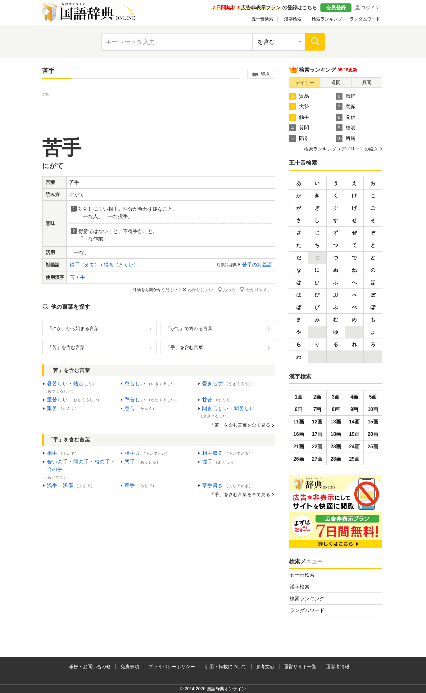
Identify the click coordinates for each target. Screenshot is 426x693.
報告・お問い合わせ (90, 666)
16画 (298, 434)
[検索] (315, 42)
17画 (317, 434)
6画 (298, 409)
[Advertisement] (158, 112)
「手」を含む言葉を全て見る (240, 494)
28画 (335, 459)
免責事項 (129, 666)
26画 (298, 459)
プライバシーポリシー (171, 666)
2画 (317, 397)
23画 (335, 446)
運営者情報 (337, 666)
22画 (317, 446)
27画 (317, 459)
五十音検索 (262, 18)
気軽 (346, 96)
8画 (336, 409)
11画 (298, 421)
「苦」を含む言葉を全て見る (240, 424)
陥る (299, 138)
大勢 (299, 106)
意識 (346, 106)
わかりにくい (205, 290)
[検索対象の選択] (278, 42)
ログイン (370, 7)
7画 (317, 409)
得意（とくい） (121, 264)
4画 (354, 397)
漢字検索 (292, 18)
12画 (317, 421)
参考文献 (265, 666)
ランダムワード (365, 18)
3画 (336, 397)
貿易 (299, 96)
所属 (346, 138)
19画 (354, 434)
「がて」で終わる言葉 (189, 328)
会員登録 (336, 7)
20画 (373, 434)
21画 (298, 446)
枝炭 (346, 127)
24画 (354, 446)
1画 (298, 397)
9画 (354, 409)
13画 (335, 421)
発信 (346, 117)
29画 (354, 459)
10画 (373, 409)
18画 (335, 434)
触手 (299, 117)
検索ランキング (327, 18)
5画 (373, 397)
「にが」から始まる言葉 (73, 328)
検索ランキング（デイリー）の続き (341, 148)
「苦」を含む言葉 (66, 346)
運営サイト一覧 (300, 666)
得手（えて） (84, 264)
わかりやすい (260, 289)
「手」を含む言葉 (184, 346)
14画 (354, 421)
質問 (299, 127)
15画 (373, 421)
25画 (373, 446)
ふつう (233, 289)
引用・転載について (226, 666)
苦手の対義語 (257, 264)
